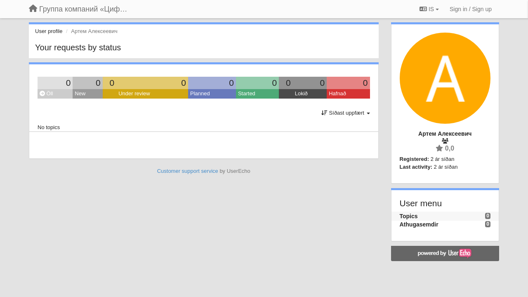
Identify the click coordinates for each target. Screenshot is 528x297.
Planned (200, 93)
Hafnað (337, 93)
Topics (409, 216)
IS (429, 9)
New (80, 93)
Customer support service (187, 171)
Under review (134, 93)
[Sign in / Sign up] (470, 9)
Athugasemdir (419, 224)
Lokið (301, 93)
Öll (46, 93)
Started (246, 93)
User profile (48, 31)
